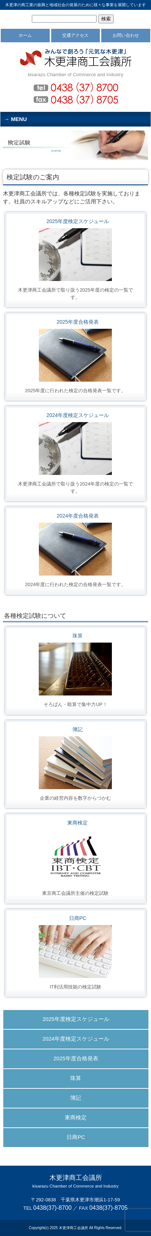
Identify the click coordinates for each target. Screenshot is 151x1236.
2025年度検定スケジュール (77, 221)
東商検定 (77, 823)
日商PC (77, 918)
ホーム (25, 35)
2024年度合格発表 (78, 516)
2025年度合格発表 (78, 322)
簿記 (77, 729)
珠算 (77, 636)
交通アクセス (75, 35)
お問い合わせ (126, 35)
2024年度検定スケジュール (77, 415)
